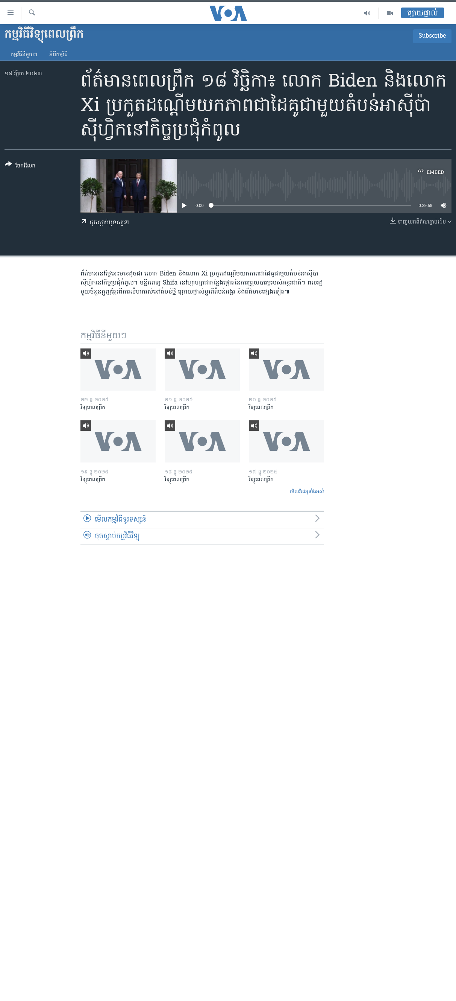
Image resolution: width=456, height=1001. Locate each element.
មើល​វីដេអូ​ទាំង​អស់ (307, 491)
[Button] (20, 166)
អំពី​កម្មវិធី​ (58, 55)
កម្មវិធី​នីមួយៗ (24, 55)
